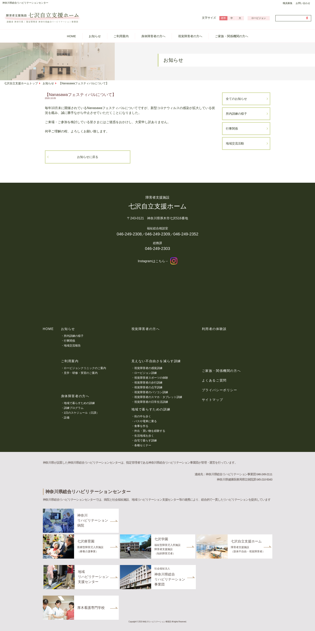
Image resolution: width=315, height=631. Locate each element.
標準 (223, 18)
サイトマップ (212, 399)
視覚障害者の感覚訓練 (148, 368)
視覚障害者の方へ (190, 36)
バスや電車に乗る (145, 421)
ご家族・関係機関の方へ (231, 36)
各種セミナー (142, 445)
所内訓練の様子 (236, 113)
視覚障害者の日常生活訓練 (151, 401)
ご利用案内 (121, 36)
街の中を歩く (142, 416)
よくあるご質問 (214, 380)
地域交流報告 (72, 345)
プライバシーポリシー (219, 390)
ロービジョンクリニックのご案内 (85, 368)
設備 (66, 417)
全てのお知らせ (236, 98)
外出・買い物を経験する (149, 430)
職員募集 (287, 3)
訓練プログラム (74, 407)
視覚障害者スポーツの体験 (151, 377)
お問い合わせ (303, 3)
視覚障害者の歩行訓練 (148, 382)
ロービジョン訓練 (145, 372)
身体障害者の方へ (153, 36)
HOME (71, 36)
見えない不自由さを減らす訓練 (156, 361)
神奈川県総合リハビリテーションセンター (25, 2)
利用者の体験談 (214, 329)
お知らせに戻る (87, 157)
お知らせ (95, 36)
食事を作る (141, 426)
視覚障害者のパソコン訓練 (151, 392)
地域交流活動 (235, 143)
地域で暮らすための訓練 (79, 403)
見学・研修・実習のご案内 (81, 372)
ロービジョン (258, 18)
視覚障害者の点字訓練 (148, 387)
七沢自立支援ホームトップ (21, 83)
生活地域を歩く (144, 435)
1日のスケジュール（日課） (81, 412)
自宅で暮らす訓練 (145, 440)
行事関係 (232, 128)
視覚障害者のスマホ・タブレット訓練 (158, 397)
